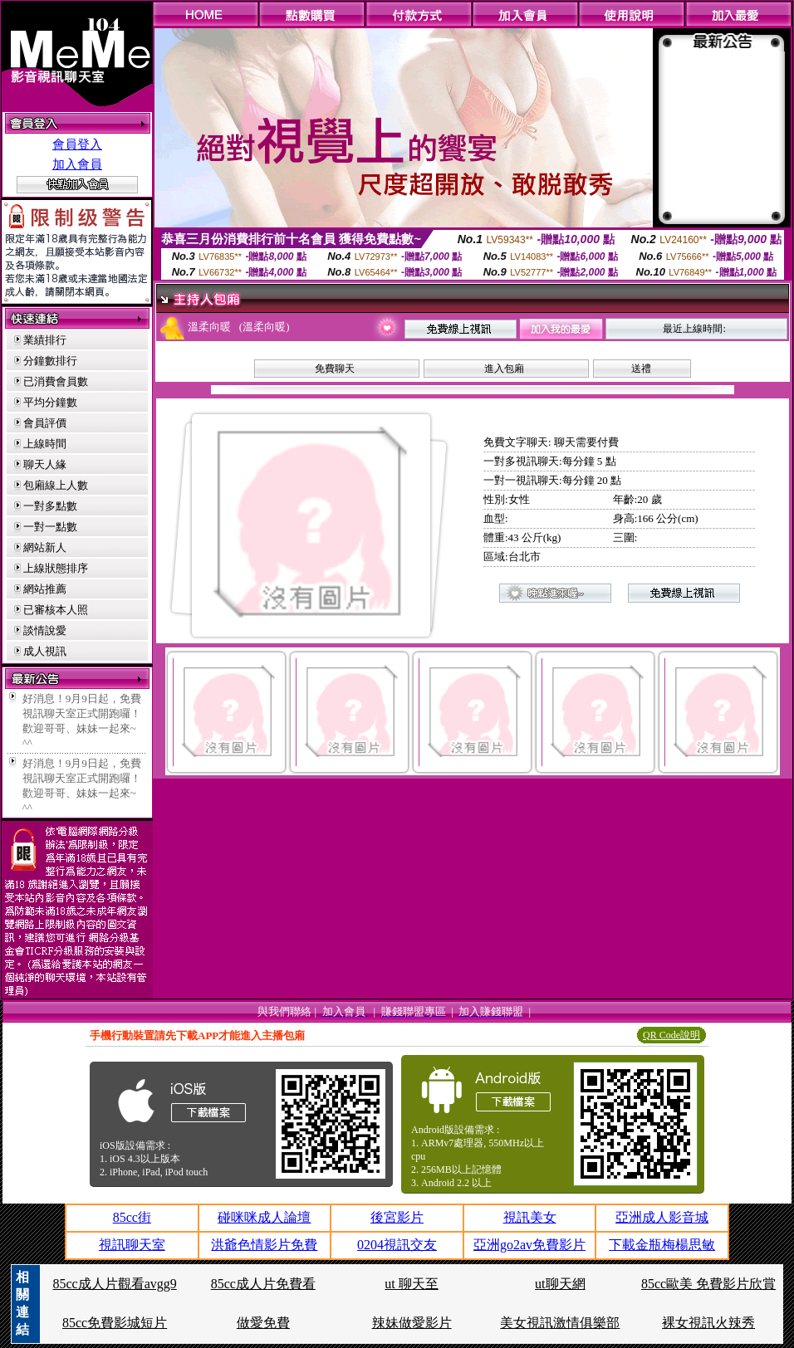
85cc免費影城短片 (114, 1323)
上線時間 (44, 443)
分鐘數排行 (50, 360)
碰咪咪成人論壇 (264, 1217)
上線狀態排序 (55, 568)
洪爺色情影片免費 (264, 1245)
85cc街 (132, 1217)
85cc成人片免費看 (263, 1284)
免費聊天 (335, 368)
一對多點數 (50, 506)
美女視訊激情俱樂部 (560, 1323)
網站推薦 (44, 589)
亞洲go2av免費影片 (529, 1245)
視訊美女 (529, 1217)
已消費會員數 (55, 381)
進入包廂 (504, 368)
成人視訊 (44, 651)
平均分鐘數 (50, 402)
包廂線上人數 (55, 485)
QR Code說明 (671, 1035)
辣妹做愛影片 (412, 1323)
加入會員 (77, 164)
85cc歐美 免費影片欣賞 (708, 1284)
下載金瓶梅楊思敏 (662, 1245)
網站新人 (44, 547)
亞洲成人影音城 (661, 1217)
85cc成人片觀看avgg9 (114, 1284)
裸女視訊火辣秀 (708, 1323)
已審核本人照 (55, 609)
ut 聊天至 (411, 1284)
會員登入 (77, 144)
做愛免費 (263, 1323)
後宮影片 (397, 1217)
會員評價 (44, 423)
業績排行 (44, 340)
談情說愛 (44, 630)
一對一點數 (50, 526)
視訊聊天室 (132, 1245)
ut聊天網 (560, 1284)
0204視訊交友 (397, 1245)
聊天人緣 (44, 464)
